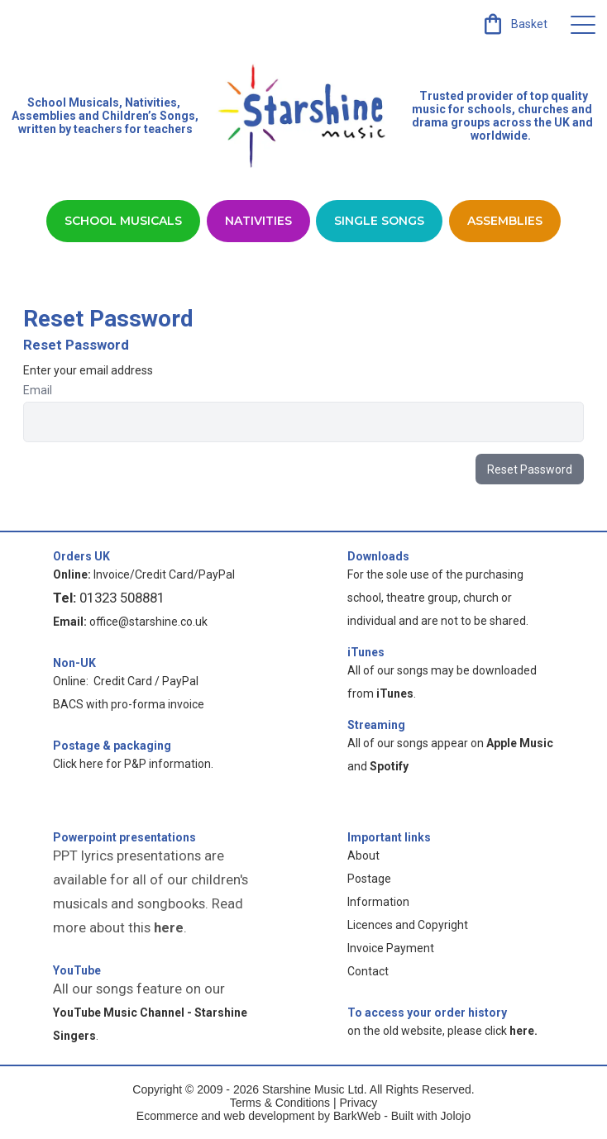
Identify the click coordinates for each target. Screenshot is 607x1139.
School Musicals (73, 102)
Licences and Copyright (407, 925)
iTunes (366, 652)
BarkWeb (358, 1115)
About (363, 855)
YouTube (77, 970)
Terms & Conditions (280, 1102)
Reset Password (529, 469)
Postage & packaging (112, 745)
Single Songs (379, 220)
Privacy (358, 1102)
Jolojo (456, 1115)
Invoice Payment (390, 948)
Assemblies (504, 220)
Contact (368, 971)
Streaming (376, 725)
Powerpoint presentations (124, 837)
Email (37, 390)
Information (378, 901)
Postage (369, 878)
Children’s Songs (148, 115)
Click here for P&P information (132, 763)
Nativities (258, 220)
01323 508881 (122, 597)
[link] (513, 24)
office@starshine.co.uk (148, 621)
